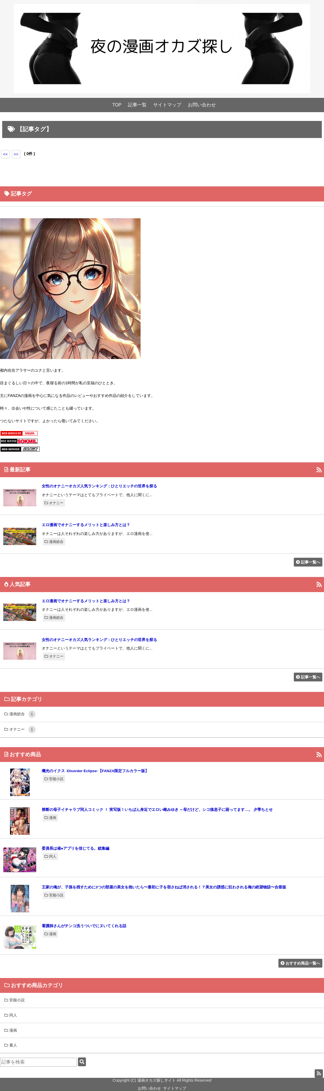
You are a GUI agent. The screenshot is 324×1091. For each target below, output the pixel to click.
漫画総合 (53, 542)
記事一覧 (137, 104)
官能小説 (53, 779)
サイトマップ (167, 104)
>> (16, 154)
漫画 (50, 818)
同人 (50, 856)
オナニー (53, 503)
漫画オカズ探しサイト (156, 1080)
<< (5, 154)
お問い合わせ (202, 104)
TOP (117, 104)
